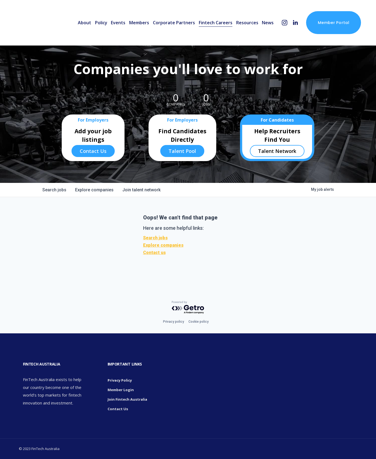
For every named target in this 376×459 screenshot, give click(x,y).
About (84, 23)
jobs (54, 189)
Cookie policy (198, 322)
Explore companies (163, 245)
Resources (247, 23)
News (268, 23)
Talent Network (277, 151)
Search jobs (155, 237)
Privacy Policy (120, 380)
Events (118, 23)
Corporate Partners (174, 23)
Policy (101, 23)
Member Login (121, 389)
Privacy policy (173, 322)
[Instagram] (284, 22)
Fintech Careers (215, 23)
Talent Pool (182, 151)
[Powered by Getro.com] (188, 307)
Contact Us (93, 151)
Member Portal (333, 22)
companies (94, 189)
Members (139, 23)
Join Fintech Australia (127, 399)
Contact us (154, 252)
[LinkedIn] (295, 22)
